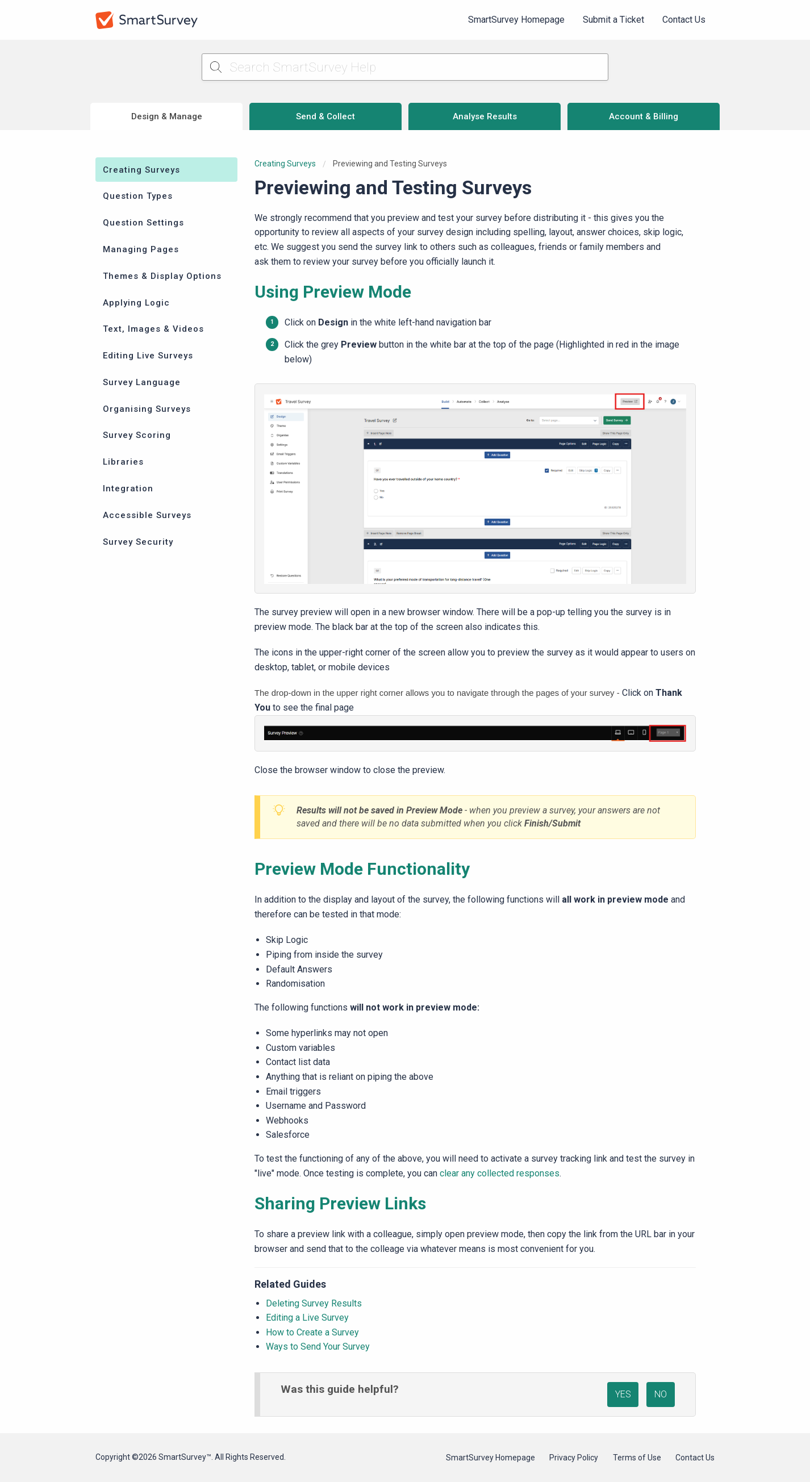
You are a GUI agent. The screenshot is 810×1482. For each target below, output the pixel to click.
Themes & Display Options (162, 276)
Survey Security (138, 542)
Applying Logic (136, 303)
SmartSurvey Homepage (516, 19)
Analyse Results (485, 116)
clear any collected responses (500, 1173)
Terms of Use (637, 1457)
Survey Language (142, 382)
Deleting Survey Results (314, 1303)
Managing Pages (141, 249)
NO (660, 1394)
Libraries (123, 462)
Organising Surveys (147, 409)
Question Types (138, 196)
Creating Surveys (141, 170)
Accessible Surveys (147, 515)
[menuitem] (516, 20)
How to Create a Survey (312, 1332)
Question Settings (143, 223)
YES (623, 1394)
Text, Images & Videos (153, 329)
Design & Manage (166, 116)
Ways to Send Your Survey (318, 1346)
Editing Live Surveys (148, 355)
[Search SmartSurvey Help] (405, 67)
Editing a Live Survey (307, 1317)
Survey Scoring (137, 435)
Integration (128, 488)
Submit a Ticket (613, 19)
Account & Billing (643, 116)
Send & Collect (325, 116)
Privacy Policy (573, 1457)
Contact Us (683, 19)
